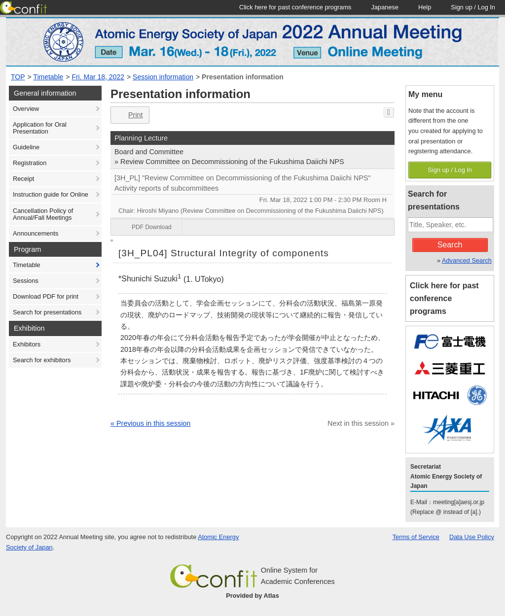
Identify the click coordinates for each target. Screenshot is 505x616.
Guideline (26, 147)
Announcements (35, 233)
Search (450, 244)
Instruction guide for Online (50, 194)
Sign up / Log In (450, 169)
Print (129, 115)
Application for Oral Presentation (40, 128)
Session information (163, 77)
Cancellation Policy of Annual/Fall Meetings (43, 214)
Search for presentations (47, 312)
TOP (18, 77)
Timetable (48, 77)
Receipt (23, 178)
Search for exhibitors (42, 360)
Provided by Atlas (252, 595)
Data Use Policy (471, 537)
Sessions (25, 280)
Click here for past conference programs (444, 298)
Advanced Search (467, 260)
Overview (26, 108)
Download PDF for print (45, 296)
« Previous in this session (150, 423)
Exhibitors (26, 344)
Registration (29, 163)
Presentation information (243, 77)
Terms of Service (416, 537)
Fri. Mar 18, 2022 (98, 77)
